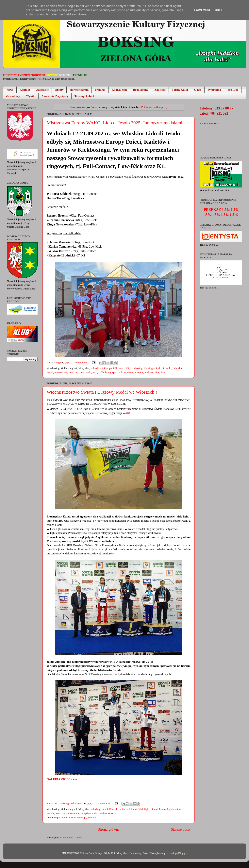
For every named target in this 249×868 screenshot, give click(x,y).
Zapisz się (42, 89)
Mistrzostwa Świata (66, 813)
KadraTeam (119, 89)
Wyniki (30, 96)
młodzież (73, 372)
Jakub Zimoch (110, 809)
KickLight (149, 368)
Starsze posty (181, 829)
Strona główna (109, 829)
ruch (94, 372)
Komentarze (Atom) (71, 837)
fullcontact (118, 368)
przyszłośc (85, 372)
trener (130, 372)
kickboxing (136, 368)
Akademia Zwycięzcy (55, 96)
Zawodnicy (13, 96)
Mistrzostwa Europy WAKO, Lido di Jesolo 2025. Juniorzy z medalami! (115, 122)
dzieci (99, 368)
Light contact (174, 809)
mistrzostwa (61, 372)
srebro (103, 813)
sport (115, 372)
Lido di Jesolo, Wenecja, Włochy (78, 817)
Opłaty (59, 89)
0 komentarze (80, 362)
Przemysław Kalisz (88, 813)
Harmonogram (79, 89)
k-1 (128, 809)
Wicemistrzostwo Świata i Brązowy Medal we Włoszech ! (102, 392)
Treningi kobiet (84, 96)
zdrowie (139, 372)
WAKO (127, 413)
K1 (127, 368)
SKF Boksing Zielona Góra (69, 803)
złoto (163, 372)
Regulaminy (140, 89)
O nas (197, 89)
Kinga (57, 362)
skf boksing (104, 372)
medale (50, 813)
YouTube (232, 89)
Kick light (143, 809)
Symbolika (214, 89)
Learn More (202, 10)
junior (122, 809)
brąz (98, 809)
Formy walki (180, 89)
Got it (219, 10)
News (10, 89)
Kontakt (25, 89)
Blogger (182, 853)
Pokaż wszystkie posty (154, 107)
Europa (108, 368)
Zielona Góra (152, 372)
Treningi (100, 89)
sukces (122, 372)
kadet (134, 809)
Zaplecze (160, 89)
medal (50, 372)
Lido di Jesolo (163, 368)
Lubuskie (177, 368)
